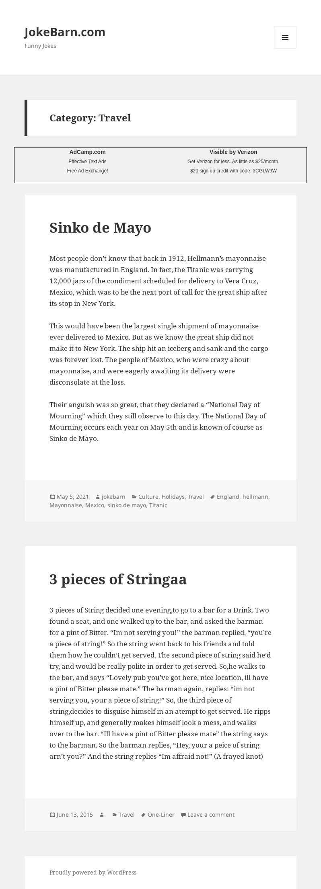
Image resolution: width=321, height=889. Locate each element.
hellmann (255, 496)
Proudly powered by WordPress (92, 872)
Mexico (94, 505)
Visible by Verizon (233, 152)
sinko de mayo (126, 505)
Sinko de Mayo (100, 227)
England (228, 496)
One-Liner (161, 814)
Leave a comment (211, 814)
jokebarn (114, 496)
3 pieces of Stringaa (118, 578)
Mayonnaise (65, 505)
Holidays (173, 496)
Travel (196, 496)
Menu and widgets (285, 48)
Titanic (158, 505)
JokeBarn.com (65, 31)
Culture (148, 496)
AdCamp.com (87, 152)
